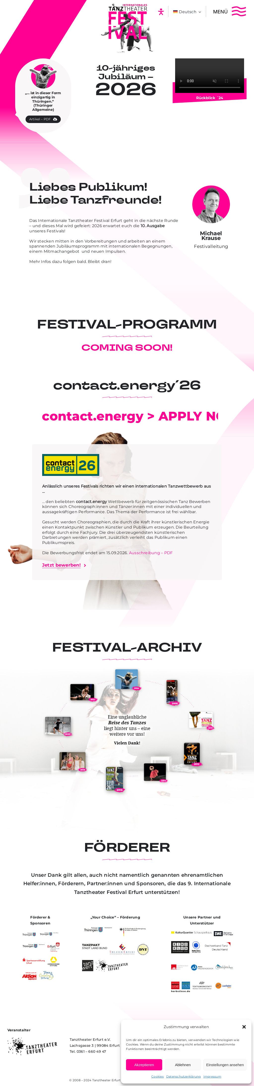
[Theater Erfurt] (122, 945)
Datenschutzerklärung (183, 1076)
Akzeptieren (144, 1065)
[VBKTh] (180, 966)
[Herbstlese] (180, 983)
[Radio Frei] (196, 943)
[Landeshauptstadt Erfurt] (54, 944)
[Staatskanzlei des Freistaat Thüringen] (33, 944)
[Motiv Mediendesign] (202, 966)
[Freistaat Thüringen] (29, 933)
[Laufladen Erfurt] (223, 983)
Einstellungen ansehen (225, 1065)
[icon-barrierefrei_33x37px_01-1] (161, 10)
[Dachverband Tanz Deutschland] (217, 943)
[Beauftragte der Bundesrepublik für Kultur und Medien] (133, 927)
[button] (244, 1026)
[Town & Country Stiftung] (46, 973)
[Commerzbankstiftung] (54, 958)
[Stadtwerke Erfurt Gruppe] (223, 933)
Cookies (157, 1076)
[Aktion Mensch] (29, 973)
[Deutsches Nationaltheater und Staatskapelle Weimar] (143, 945)
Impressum (212, 1076)
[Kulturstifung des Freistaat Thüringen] (49, 933)
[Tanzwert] (87, 962)
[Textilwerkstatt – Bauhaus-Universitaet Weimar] (202, 983)
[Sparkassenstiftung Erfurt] (33, 958)
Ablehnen (182, 1065)
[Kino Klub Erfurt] (180, 943)
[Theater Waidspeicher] (224, 966)
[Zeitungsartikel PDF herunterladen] (43, 116)
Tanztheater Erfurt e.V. (109, 1080)
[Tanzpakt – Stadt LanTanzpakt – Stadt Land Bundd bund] (94, 945)
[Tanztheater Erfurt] (112, 962)
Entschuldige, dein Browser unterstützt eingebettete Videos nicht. (209, 75)
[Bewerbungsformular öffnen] (64, 565)
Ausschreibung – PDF (151, 552)
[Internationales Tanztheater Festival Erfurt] (127, 4)
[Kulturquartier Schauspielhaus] (191, 933)
